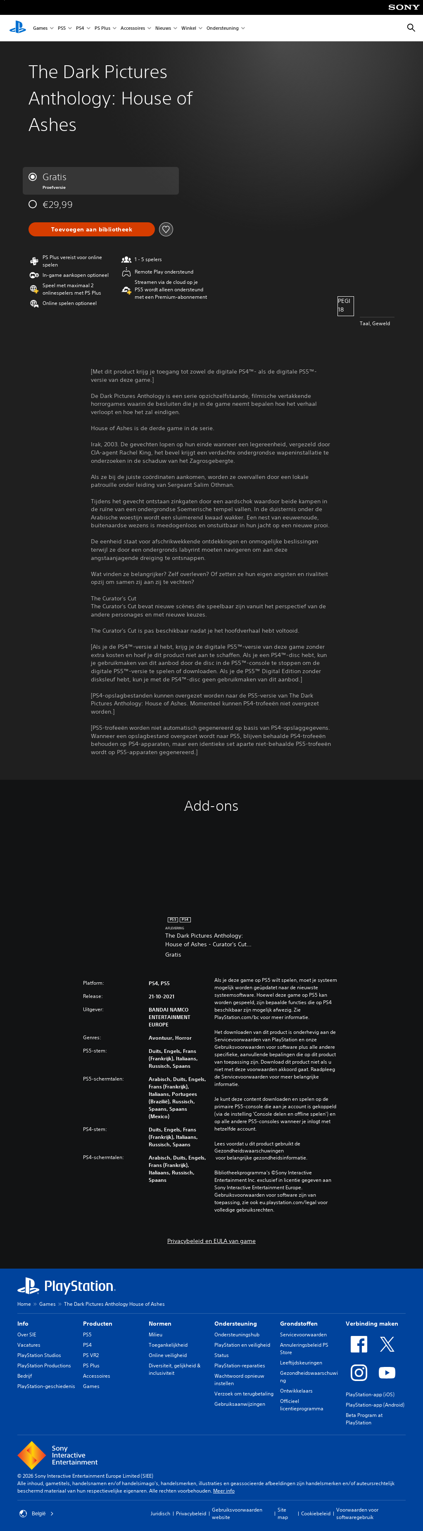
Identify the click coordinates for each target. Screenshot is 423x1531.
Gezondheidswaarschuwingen (249, 1151)
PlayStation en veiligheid (242, 1344)
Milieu (155, 1334)
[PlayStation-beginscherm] (17, 28)
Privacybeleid (191, 1513)
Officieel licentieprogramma (301, 1405)
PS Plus (102, 28)
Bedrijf (24, 1375)
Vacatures (28, 1344)
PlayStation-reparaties (239, 1365)
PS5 (62, 28)
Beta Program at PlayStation (364, 1419)
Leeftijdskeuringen (301, 1362)
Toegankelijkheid (168, 1344)
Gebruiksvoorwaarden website (237, 1513)
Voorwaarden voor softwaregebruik (357, 1513)
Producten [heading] (97, 1323)
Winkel (188, 28)
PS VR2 (91, 1355)
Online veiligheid (168, 1355)
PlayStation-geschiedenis (46, 1386)
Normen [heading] (160, 1323)
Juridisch (160, 1513)
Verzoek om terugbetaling (243, 1393)
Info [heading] (23, 1323)
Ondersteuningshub (236, 1334)
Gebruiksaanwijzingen (239, 1403)
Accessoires (133, 28)
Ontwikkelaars (296, 1390)
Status (221, 1355)
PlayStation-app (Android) (375, 1404)
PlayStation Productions (44, 1365)
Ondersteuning (223, 28)
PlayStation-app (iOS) (370, 1394)
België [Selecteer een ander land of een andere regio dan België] (36, 1513)
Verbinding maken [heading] (372, 1323)
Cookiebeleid (315, 1513)
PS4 (80, 28)
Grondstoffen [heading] (299, 1323)
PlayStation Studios (39, 1355)
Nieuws (163, 28)
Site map (283, 1513)
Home (24, 1303)
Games (40, 28)
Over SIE (26, 1334)
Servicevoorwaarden (303, 1334)
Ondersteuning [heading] (235, 1323)
